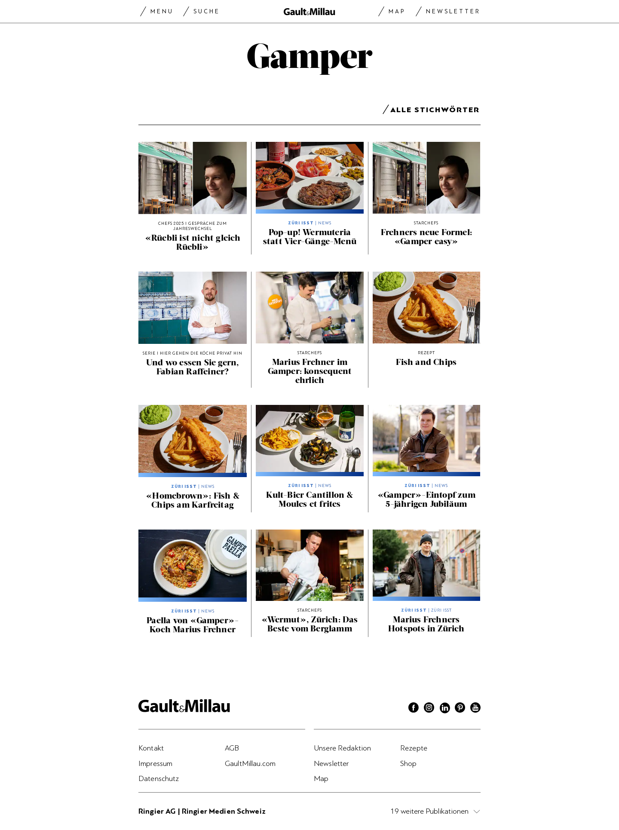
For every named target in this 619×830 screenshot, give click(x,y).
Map (397, 11)
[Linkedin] (444, 708)
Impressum (155, 763)
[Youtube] (475, 708)
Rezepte (413, 748)
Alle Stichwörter (435, 111)
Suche (206, 11)
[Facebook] (413, 708)
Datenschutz (158, 778)
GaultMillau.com (250, 763)
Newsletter (453, 11)
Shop (408, 763)
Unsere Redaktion (342, 748)
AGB (232, 748)
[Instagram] (429, 708)
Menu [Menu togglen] (162, 11)
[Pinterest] (460, 708)
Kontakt (151, 748)
